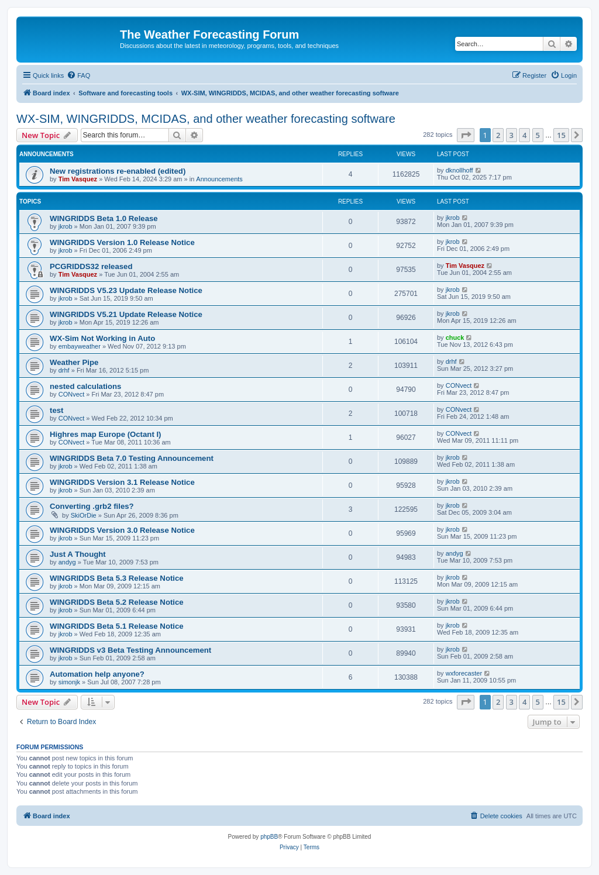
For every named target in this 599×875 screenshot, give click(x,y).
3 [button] (512, 135)
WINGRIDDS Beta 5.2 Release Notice (117, 602)
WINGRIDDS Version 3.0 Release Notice (122, 530)
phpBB (269, 836)
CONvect (71, 394)
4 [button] (524, 135)
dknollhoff (459, 170)
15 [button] (561, 135)
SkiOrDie (84, 515)
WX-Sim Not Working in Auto (102, 338)
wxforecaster (464, 673)
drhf (64, 370)
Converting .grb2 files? (92, 506)
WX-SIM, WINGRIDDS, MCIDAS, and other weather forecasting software (205, 118)
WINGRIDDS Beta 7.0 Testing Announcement (132, 458)
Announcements (219, 178)
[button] (465, 135)
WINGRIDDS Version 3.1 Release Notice (122, 482)
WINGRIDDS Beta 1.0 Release (104, 218)
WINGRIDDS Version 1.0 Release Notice (122, 242)
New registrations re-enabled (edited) (117, 171)
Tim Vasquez (77, 178)
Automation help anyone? (97, 674)
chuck (455, 337)
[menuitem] (78, 75)
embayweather (79, 346)
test (56, 410)
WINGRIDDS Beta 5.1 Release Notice (117, 626)
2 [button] (498, 135)
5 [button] (538, 135)
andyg (67, 562)
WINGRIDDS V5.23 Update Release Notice (126, 290)
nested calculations (85, 386)
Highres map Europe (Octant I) (105, 434)
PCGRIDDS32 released (91, 266)
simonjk (69, 681)
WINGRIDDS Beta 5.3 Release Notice (117, 578)
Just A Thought (78, 554)
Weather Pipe (74, 362)
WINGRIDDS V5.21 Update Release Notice (126, 314)
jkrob (65, 226)
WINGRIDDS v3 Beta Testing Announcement (130, 650)
